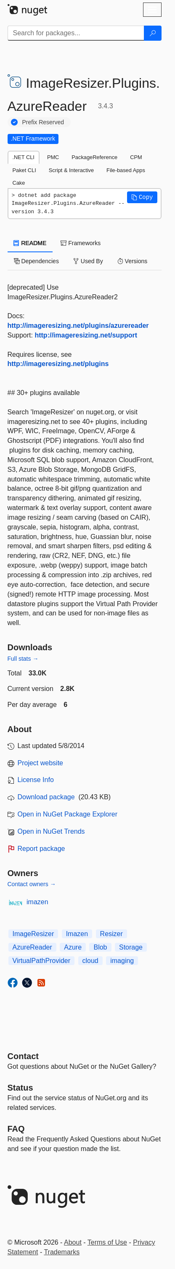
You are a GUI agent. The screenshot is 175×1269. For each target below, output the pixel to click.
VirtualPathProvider (42, 960)
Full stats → (23, 658)
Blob (100, 947)
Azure (73, 947)
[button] (142, 197)
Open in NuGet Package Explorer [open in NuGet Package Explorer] (67, 814)
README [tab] (30, 243)
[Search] (153, 33)
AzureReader (32, 947)
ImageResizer (33, 933)
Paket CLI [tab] (24, 170)
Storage (131, 947)
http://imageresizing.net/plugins (58, 363)
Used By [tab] (88, 261)
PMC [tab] (53, 157)
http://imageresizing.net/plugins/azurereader (78, 325)
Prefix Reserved (43, 122)
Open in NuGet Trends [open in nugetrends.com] (51, 831)
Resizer (111, 933)
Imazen (77, 933)
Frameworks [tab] (81, 243)
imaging (122, 960)
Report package (41, 848)
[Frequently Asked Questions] (16, 1128)
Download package (46, 797)
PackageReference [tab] (94, 157)
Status (20, 1087)
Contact (23, 1056)
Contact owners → (32, 884)
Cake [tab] (19, 183)
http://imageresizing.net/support (85, 335)
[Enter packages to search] (76, 33)
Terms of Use (107, 1242)
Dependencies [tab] (36, 261)
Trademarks (62, 1252)
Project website (41, 763)
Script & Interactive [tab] (71, 170)
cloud (90, 960)
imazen (37, 901)
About (73, 1242)
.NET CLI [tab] (23, 157)
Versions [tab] (132, 261)
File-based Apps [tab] (125, 170)
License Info (36, 779)
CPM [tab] (136, 157)
